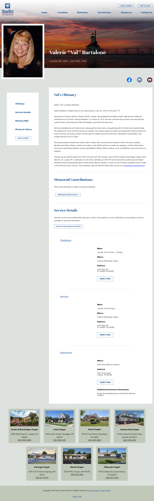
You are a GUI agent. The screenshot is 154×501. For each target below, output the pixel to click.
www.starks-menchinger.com (134, 165)
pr (149, 79)
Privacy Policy (93, 490)
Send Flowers (126, 6)
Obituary (19, 103)
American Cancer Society (68, 195)
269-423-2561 (77, 474)
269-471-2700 (42, 477)
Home (44, 12)
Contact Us (146, 12)
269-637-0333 (112, 477)
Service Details (23, 112)
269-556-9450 (24, 440)
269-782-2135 (59, 440)
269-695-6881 (94, 440)
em (139, 79)
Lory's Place (145, 6)
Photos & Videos (23, 129)
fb (129, 79)
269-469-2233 (129, 440)
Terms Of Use (105, 490)
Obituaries (82, 12)
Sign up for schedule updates (68, 226)
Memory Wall (21, 120)
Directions (105, 279)
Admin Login (77, 496)
